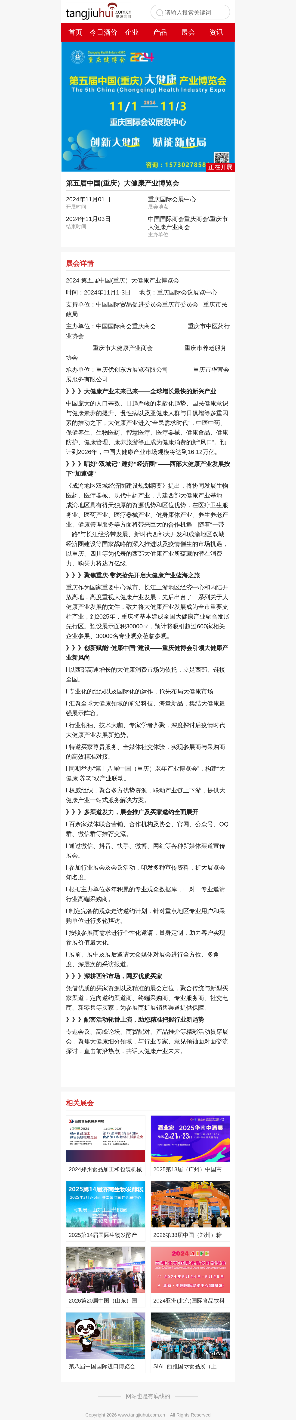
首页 (75, 32)
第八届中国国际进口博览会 (102, 1366)
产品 (160, 32)
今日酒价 (103, 32)
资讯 (216, 32)
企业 (132, 32)
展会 (188, 32)
